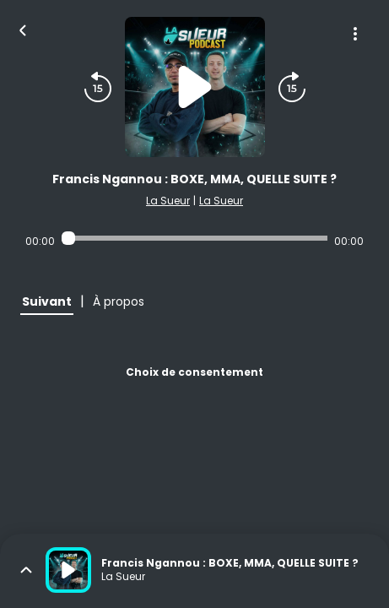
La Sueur (168, 200)
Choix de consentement (194, 372)
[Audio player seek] (194, 238)
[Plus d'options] (355, 34)
